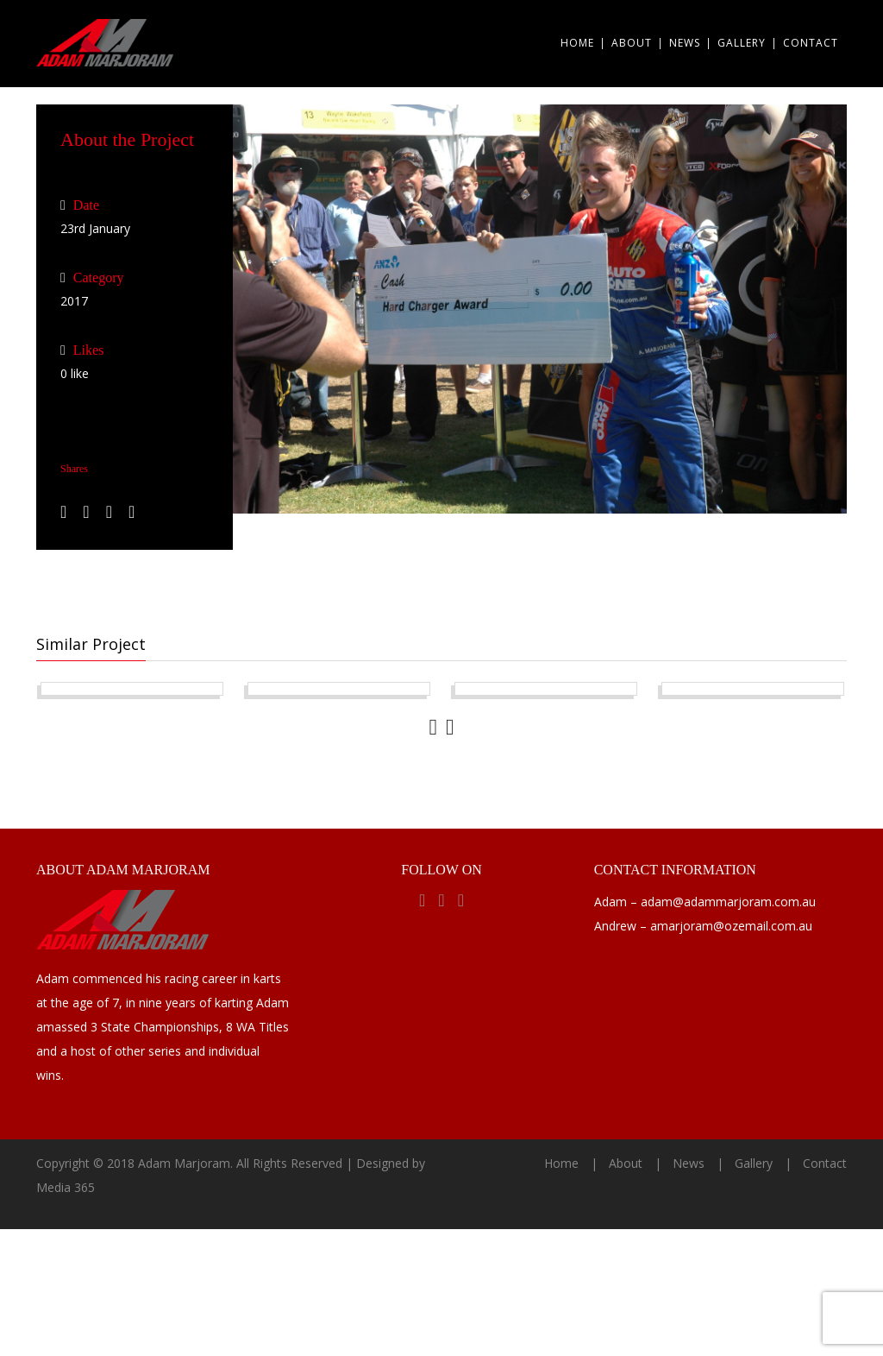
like (74, 373)
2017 (74, 301)
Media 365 (65, 1314)
